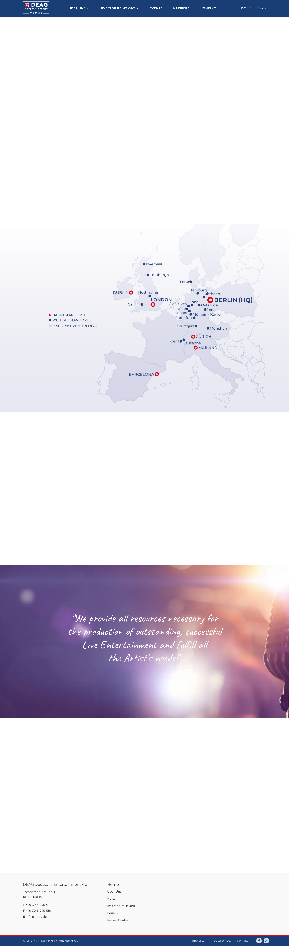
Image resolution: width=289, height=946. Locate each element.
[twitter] (266, 940)
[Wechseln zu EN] (250, 8)
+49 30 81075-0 (37, 904)
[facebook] (259, 940)
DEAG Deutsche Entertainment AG (55, 884)
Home (113, 884)
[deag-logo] (36, 3)
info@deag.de (36, 916)
